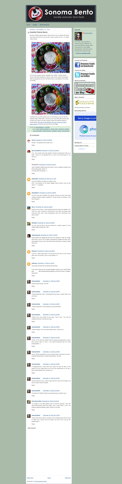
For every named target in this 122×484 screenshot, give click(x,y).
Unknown (34, 263)
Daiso (56, 129)
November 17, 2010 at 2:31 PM (51, 337)
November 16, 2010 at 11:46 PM (46, 251)
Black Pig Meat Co (45, 129)
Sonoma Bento (36, 281)
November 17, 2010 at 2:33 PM (51, 364)
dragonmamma (36, 235)
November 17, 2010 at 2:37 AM (46, 263)
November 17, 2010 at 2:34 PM (51, 378)
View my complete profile (83, 53)
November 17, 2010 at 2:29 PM (51, 314)
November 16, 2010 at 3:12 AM (47, 164)
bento (37, 129)
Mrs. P (33, 207)
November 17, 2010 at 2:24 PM (51, 291)
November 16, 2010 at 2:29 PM (44, 207)
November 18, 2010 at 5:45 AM (50, 401)
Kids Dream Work (37, 401)
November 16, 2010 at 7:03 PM (49, 235)
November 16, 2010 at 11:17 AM (47, 178)
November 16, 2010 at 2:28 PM (47, 192)
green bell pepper (37, 131)
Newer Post (30, 478)
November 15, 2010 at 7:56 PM (43, 140)
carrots (52, 129)
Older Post (68, 478)
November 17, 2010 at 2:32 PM (51, 351)
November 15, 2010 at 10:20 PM (50, 150)
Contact (35, 24)
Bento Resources (44, 24)
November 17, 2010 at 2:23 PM (51, 281)
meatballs (54, 131)
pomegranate (65, 131)
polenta (59, 131)
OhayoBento (35, 192)
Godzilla (67, 129)
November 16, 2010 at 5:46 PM (46, 223)
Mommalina (35, 178)
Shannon (34, 251)
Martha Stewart (47, 131)
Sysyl (33, 140)
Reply (33, 145)
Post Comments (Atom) (40, 481)
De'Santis (61, 129)
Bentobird (34, 223)
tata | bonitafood (36, 150)
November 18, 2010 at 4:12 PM (51, 415)
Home (28, 24)
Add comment (32, 428)
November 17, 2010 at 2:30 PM (51, 327)
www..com (81, 148)
